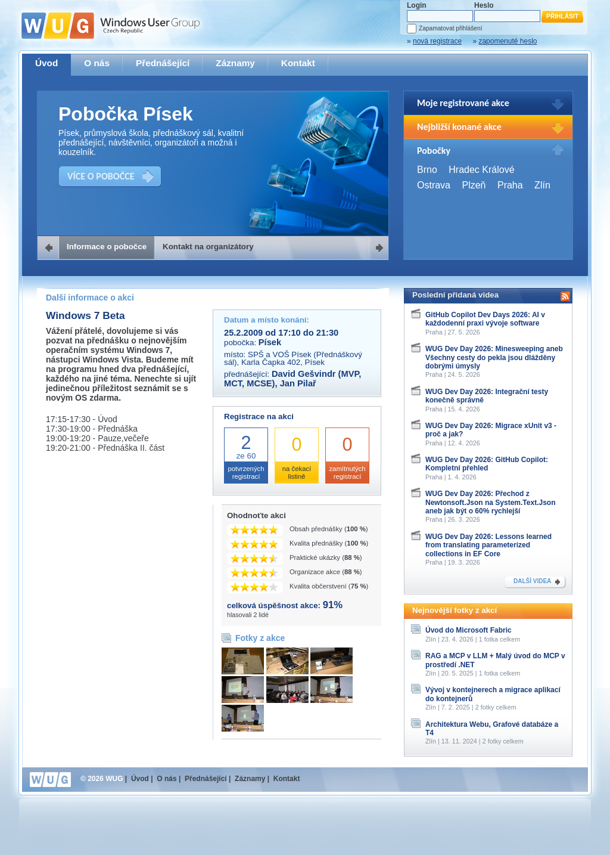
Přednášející (162, 63)
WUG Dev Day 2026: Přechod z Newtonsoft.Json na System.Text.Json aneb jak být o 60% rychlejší (490, 502)
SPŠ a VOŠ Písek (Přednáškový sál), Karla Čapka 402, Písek (293, 358)
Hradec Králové (481, 170)
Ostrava (433, 185)
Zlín (542, 185)
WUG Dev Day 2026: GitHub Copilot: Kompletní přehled (486, 464)
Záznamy (235, 63)
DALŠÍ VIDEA (532, 581)
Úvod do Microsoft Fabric (468, 630)
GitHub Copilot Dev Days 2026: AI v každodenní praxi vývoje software (485, 319)
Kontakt (298, 63)
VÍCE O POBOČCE (101, 176)
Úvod (46, 63)
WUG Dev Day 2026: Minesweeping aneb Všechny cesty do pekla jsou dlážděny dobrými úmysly (494, 357)
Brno (427, 170)
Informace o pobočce (107, 246)
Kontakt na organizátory (208, 246)
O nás (97, 63)
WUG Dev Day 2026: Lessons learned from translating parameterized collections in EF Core (488, 545)
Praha (510, 185)
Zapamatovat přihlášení (450, 28)
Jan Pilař (298, 383)
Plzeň (473, 185)
